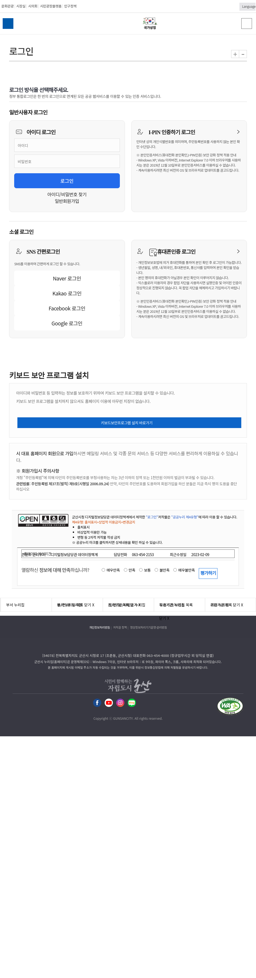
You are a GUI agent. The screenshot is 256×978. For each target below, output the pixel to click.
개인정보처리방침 (99, 627)
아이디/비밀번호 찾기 (67, 194)
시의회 (32, 6)
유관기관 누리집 (172, 604)
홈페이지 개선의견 (37, 553)
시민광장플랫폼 (51, 6)
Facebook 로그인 (67, 308)
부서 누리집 (15, 604)
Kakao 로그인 (67, 293)
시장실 (20, 6)
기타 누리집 (220, 604)
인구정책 (70, 6)
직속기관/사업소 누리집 (126, 604)
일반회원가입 (67, 201)
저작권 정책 (120, 627)
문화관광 (7, 6)
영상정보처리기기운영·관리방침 (148, 627)
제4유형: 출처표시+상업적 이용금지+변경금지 (103, 522)
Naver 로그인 (67, 278)
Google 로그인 (67, 323)
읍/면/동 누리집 (69, 604)
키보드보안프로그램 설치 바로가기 (126, 422)
